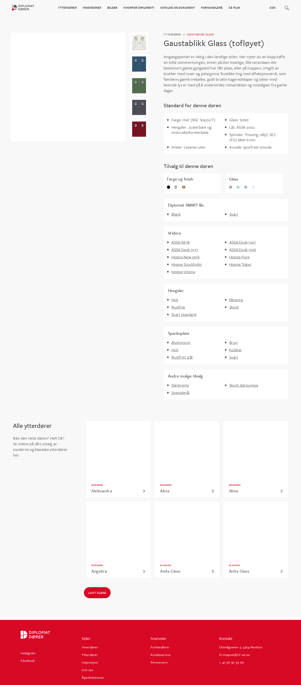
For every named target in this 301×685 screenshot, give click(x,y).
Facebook (28, 660)
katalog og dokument (177, 7)
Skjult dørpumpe (243, 385)
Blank (176, 214)
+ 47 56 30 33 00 (231, 662)
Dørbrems (180, 385)
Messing (236, 299)
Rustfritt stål (182, 357)
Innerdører (92, 7)
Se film (234, 7)
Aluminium (181, 342)
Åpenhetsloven (93, 677)
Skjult (234, 307)
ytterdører (172, 34)
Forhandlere (212, 7)
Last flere (97, 593)
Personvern (159, 662)
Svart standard (183, 314)
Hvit (174, 299)
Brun (233, 342)
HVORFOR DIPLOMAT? (138, 7)
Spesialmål (180, 392)
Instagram (28, 653)
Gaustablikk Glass (200, 34)
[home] (26, 7)
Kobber (235, 350)
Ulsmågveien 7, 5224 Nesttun (241, 647)
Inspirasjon (90, 662)
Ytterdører (67, 7)
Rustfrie (178, 307)
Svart (233, 214)
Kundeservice (161, 654)
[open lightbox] (139, 42)
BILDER (112, 7)
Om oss (87, 670)
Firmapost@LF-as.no (234, 654)
